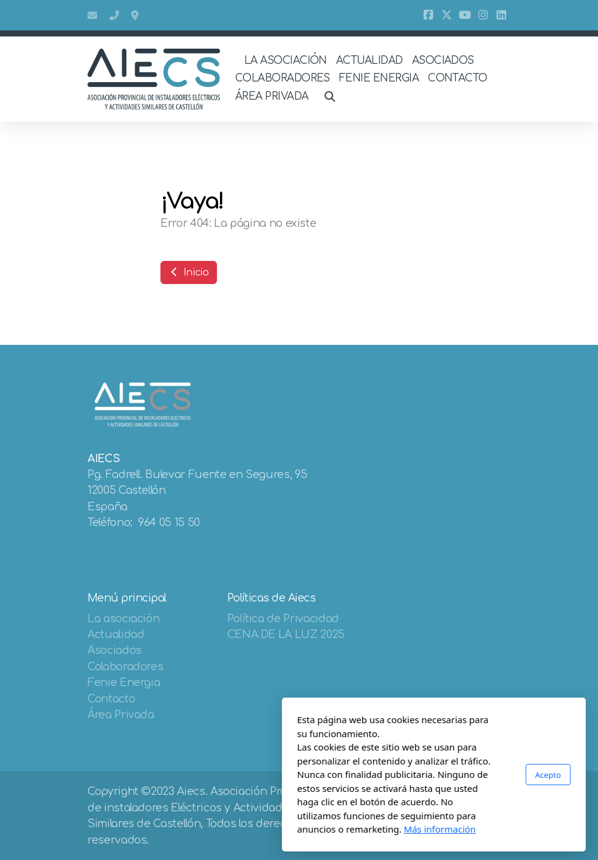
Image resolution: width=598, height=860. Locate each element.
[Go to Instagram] (483, 15)
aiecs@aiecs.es (92, 15)
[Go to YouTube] (465, 15)
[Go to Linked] (501, 15)
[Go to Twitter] (447, 15)
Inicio (188, 272)
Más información (305, 829)
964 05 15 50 (114, 15)
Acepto (413, 774)
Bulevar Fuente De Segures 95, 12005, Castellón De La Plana (136, 15)
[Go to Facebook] (428, 15)
